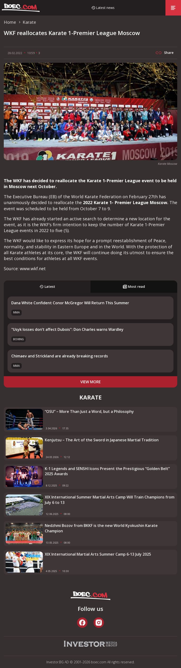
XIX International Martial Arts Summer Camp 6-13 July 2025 (98, 554)
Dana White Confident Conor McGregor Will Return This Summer (70, 302)
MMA (16, 312)
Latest (47, 286)
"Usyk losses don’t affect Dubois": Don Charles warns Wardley (67, 329)
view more (90, 381)
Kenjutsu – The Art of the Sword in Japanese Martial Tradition (102, 440)
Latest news (105, 7)
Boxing (18, 339)
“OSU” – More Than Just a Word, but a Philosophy (89, 411)
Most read (134, 286)
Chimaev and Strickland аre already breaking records (59, 356)
